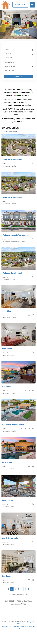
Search (18, 76)
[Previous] (8, 589)
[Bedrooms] (18, 62)
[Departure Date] (17, 53)
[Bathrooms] (18, 66)
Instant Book (20, 5)
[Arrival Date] (17, 49)
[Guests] (18, 57)
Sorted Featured (10, 131)
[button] (2, 24)
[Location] (18, 45)
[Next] (28, 589)
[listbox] (18, 24)
